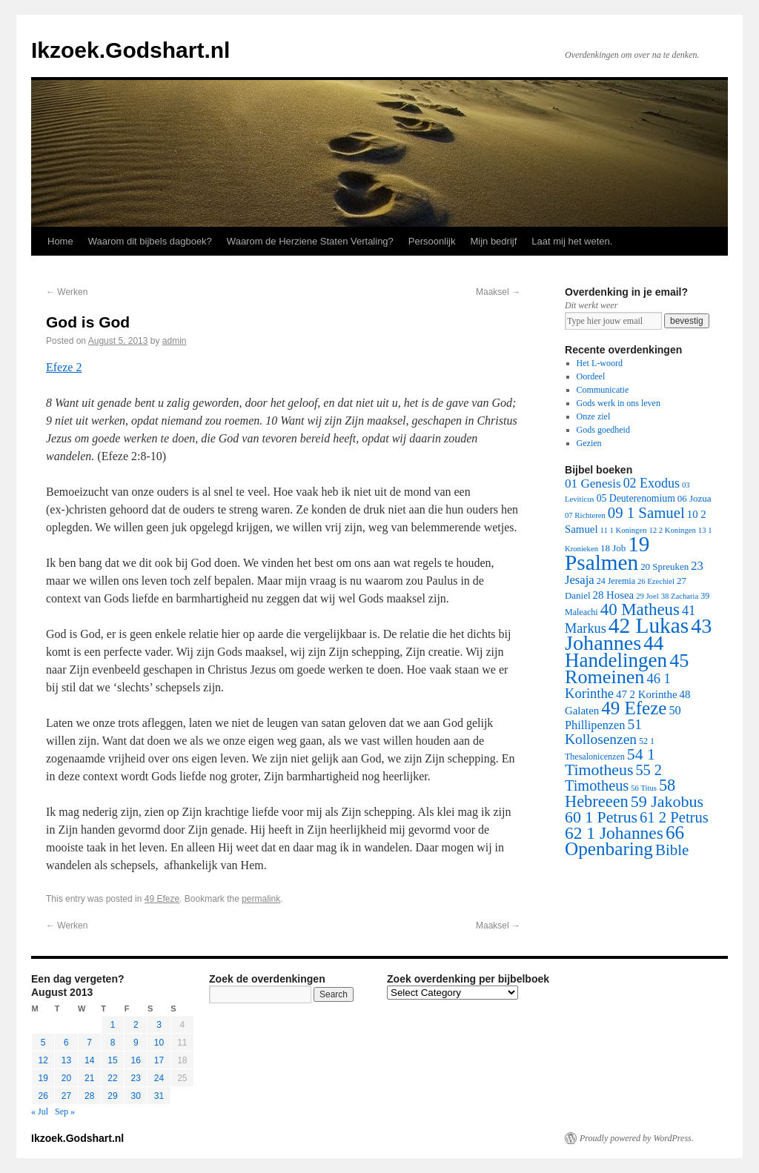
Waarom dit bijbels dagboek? (150, 241)
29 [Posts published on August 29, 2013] (112, 1096)
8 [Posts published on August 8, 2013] (113, 1042)
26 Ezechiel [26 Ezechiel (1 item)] (656, 581)
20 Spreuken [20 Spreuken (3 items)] (664, 566)
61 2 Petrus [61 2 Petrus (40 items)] (674, 817)
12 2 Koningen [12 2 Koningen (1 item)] (672, 530)
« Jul (39, 1111)
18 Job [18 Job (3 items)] (613, 548)
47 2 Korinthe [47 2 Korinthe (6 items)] (646, 694)
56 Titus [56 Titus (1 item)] (644, 788)
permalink (261, 899)
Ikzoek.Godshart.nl (130, 50)
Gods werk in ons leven (618, 403)
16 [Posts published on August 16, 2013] (136, 1060)
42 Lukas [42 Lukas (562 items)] (649, 625)
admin (174, 341)
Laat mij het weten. (571, 241)
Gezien (589, 443)
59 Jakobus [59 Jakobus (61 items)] (667, 801)
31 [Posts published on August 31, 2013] (159, 1096)
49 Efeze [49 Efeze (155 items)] (633, 708)
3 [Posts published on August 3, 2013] (159, 1025)
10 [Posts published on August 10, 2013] (159, 1042)
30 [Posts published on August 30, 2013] (136, 1096)
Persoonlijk (432, 241)
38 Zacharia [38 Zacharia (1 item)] (680, 596)
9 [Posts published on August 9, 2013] (136, 1042)
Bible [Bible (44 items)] (672, 850)
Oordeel (591, 376)
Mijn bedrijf (493, 241)
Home (60, 241)
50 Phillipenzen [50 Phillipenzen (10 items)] (623, 717)
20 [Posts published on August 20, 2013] (66, 1078)
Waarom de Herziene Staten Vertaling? (310, 241)
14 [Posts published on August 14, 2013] (89, 1060)
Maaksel (498, 292)
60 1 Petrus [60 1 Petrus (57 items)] (601, 817)
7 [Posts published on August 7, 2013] (89, 1042)
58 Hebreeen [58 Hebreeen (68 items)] (620, 793)
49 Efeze (162, 899)
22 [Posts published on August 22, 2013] (112, 1078)
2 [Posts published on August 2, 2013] (136, 1025)
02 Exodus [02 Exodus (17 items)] (651, 483)
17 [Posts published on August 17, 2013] (159, 1060)
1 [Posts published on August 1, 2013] (113, 1025)
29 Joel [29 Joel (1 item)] (647, 596)
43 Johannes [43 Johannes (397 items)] (638, 634)
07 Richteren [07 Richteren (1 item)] (585, 515)
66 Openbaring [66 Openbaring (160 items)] (624, 841)
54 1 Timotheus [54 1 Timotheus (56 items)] (610, 762)
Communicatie (603, 390)
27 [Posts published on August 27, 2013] (66, 1096)
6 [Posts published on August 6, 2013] (66, 1042)
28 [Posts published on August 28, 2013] (89, 1096)
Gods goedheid (603, 430)
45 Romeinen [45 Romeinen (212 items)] (627, 669)
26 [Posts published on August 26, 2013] (42, 1096)
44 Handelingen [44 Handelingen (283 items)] (616, 651)
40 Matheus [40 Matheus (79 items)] (640, 609)
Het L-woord (600, 363)
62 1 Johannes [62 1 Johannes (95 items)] (614, 833)
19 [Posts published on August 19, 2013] (42, 1078)
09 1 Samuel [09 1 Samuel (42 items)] (646, 512)
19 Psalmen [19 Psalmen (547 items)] (607, 553)
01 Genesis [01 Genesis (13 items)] (593, 483)
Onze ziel (594, 416)
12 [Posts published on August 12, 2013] (42, 1060)
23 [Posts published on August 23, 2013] (136, 1078)
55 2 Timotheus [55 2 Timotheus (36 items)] (613, 778)
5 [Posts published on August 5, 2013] (43, 1042)
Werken (66, 292)
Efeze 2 (64, 367)
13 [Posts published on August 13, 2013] (66, 1060)
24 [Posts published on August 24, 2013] (159, 1078)
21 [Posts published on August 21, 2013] (89, 1078)
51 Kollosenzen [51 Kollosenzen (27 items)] (603, 732)
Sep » (65, 1111)
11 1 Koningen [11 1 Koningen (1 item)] (623, 530)
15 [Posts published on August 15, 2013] (112, 1060)
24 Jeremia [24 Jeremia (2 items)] (616, 581)
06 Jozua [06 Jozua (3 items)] (694, 498)
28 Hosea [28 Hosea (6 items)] (613, 595)
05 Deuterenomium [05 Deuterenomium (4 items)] (636, 498)
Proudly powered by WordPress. (637, 1138)
